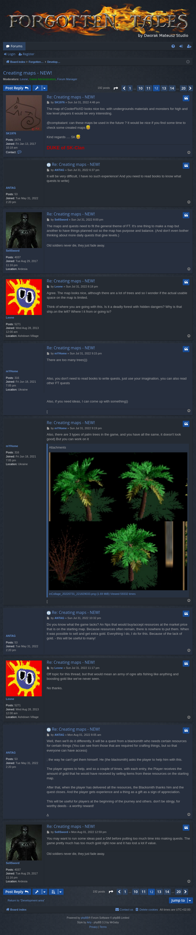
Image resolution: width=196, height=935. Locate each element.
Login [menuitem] (182, 47)
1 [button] (130, 88)
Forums (16, 46)
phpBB (85, 917)
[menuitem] (173, 46)
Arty (89, 922)
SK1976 (11, 133)
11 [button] (148, 88)
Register (28, 54)
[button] (115, 88)
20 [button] (183, 88)
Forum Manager (67, 79)
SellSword (12, 250)
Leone (24, 79)
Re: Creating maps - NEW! (71, 96)
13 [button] (164, 88)
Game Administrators (42, 79)
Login (11, 54)
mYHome (12, 371)
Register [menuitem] (190, 47)
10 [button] (141, 88)
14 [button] (172, 88)
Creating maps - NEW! (27, 72)
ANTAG (11, 187)
